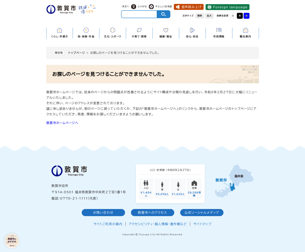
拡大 (209, 16)
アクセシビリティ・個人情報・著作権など (158, 224)
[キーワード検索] (139, 14)
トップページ (76, 52)
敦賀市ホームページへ (62, 122)
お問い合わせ (103, 212)
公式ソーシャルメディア (201, 212)
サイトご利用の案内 (108, 224)
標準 (199, 16)
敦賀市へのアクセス (152, 212)
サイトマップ (202, 224)
